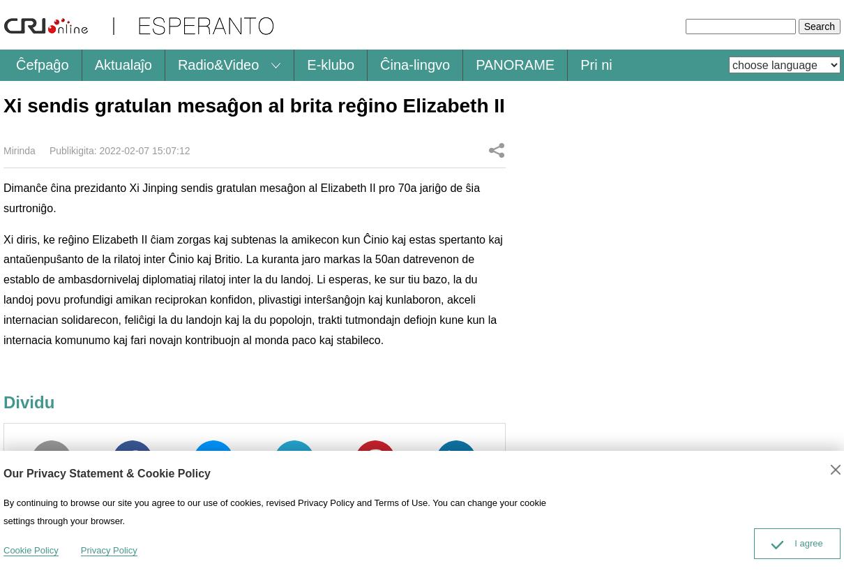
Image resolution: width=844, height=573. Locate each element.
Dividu (497, 150)
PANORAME (515, 65)
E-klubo (330, 65)
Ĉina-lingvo (415, 65)
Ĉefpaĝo (42, 65)
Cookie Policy (31, 550)
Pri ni (596, 65)
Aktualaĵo (123, 65)
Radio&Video (218, 65)
